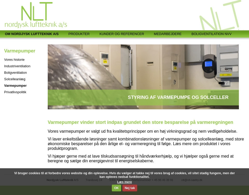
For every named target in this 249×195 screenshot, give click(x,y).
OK (116, 188)
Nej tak (130, 188)
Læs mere (124, 182)
